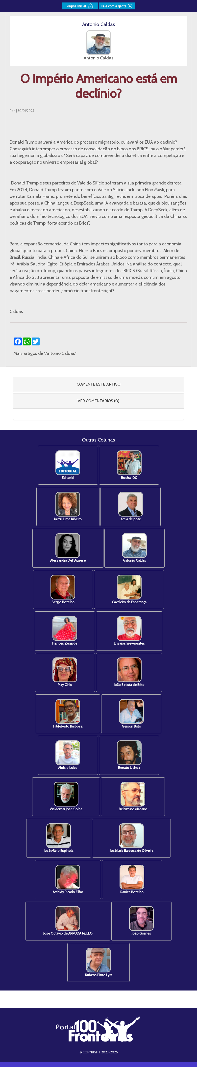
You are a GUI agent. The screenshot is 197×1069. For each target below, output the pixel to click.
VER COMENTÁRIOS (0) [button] (98, 400)
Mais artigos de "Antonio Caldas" (44, 353)
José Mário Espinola (58, 839)
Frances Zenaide (64, 631)
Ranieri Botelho (132, 881)
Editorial (67, 465)
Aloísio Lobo (67, 756)
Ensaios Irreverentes (129, 631)
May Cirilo (64, 673)
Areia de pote (131, 506)
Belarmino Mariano (133, 798)
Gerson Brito (131, 715)
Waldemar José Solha (65, 798)
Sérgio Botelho (62, 590)
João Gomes (141, 923)
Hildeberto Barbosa (67, 715)
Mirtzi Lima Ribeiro (67, 506)
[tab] (98, 384)
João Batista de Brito (129, 673)
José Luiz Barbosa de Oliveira (131, 839)
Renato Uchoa (129, 756)
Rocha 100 (129, 465)
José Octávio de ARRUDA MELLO (67, 923)
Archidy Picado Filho (67, 881)
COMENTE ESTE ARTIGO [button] (99, 384)
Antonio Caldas (135, 548)
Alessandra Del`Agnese (67, 548)
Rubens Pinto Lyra (98, 964)
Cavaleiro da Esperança (129, 590)
